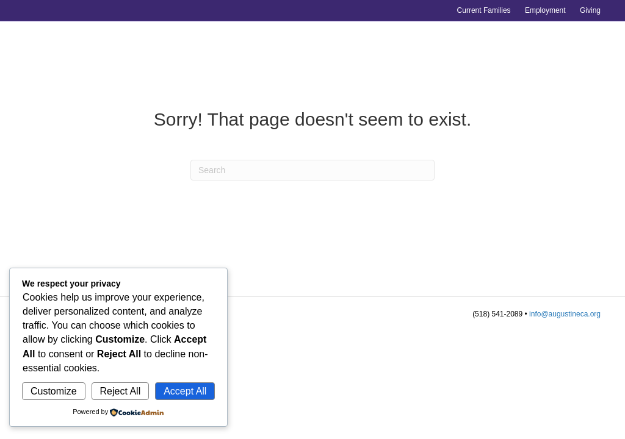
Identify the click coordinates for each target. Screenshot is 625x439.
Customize (54, 391)
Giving (590, 10)
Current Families (484, 10)
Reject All (120, 391)
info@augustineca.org (565, 314)
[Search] (312, 170)
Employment (545, 10)
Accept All (185, 391)
